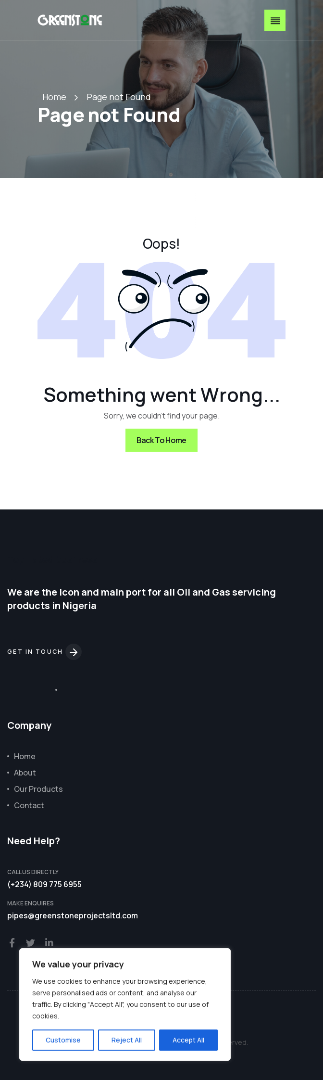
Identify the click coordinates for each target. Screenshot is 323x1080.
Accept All (188, 1039)
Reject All (127, 1039)
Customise (63, 1039)
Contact (29, 805)
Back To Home (161, 440)
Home (54, 96)
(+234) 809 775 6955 (44, 884)
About (25, 772)
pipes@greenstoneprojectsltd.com (72, 915)
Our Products (38, 789)
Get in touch (44, 652)
